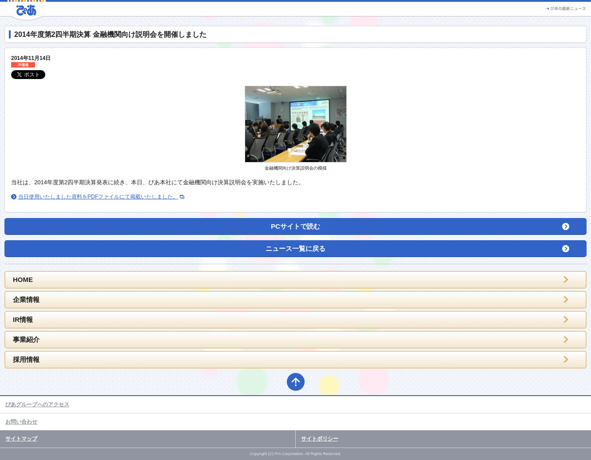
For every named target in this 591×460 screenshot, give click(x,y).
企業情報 (26, 299)
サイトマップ (21, 439)
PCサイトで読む (295, 226)
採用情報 (26, 359)
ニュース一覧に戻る (295, 248)
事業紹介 (26, 339)
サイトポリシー (319, 439)
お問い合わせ (21, 422)
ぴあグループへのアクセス (37, 404)
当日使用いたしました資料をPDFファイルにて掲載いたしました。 (98, 197)
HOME (23, 279)
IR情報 (23, 319)
